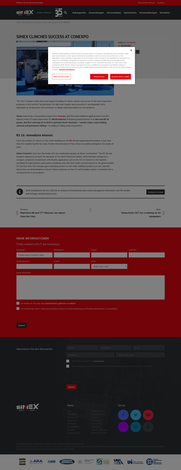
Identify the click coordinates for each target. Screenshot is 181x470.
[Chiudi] (131, 50)
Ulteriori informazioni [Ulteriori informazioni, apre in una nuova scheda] (67, 69)
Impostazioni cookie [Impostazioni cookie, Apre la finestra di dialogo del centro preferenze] (62, 77)
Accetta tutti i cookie (120, 77)
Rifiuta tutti (99, 77)
